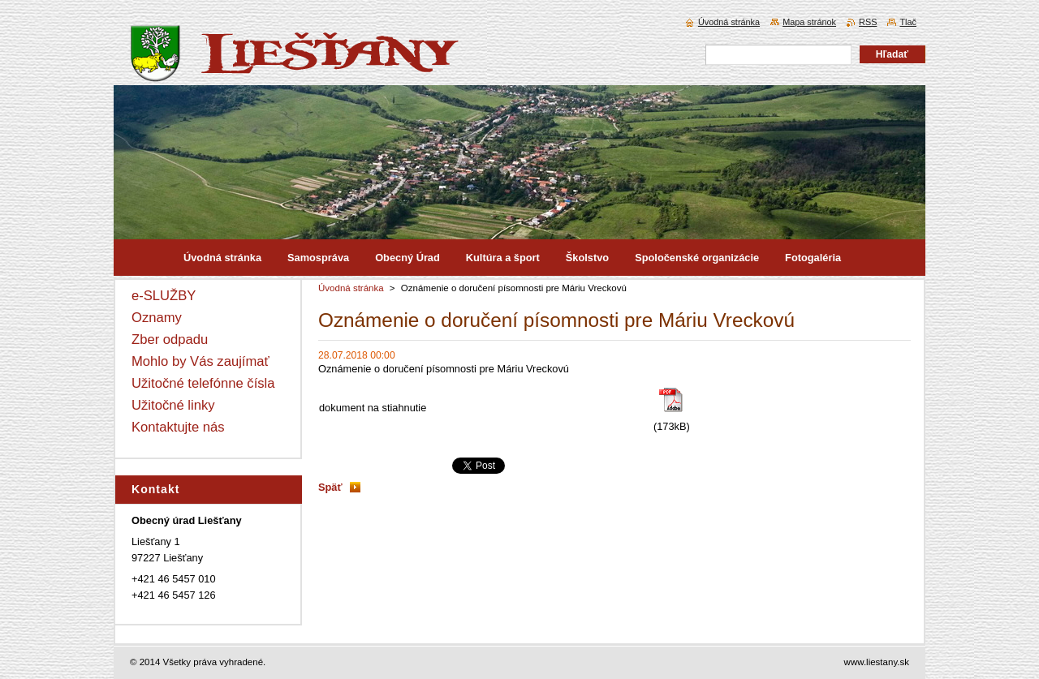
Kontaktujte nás (178, 427)
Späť (330, 487)
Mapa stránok (809, 22)
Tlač (907, 22)
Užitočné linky (173, 405)
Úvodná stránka (351, 288)
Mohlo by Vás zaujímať (200, 361)
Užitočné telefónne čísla (203, 383)
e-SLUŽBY (163, 295)
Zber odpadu (169, 339)
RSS (868, 22)
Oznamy (156, 317)
